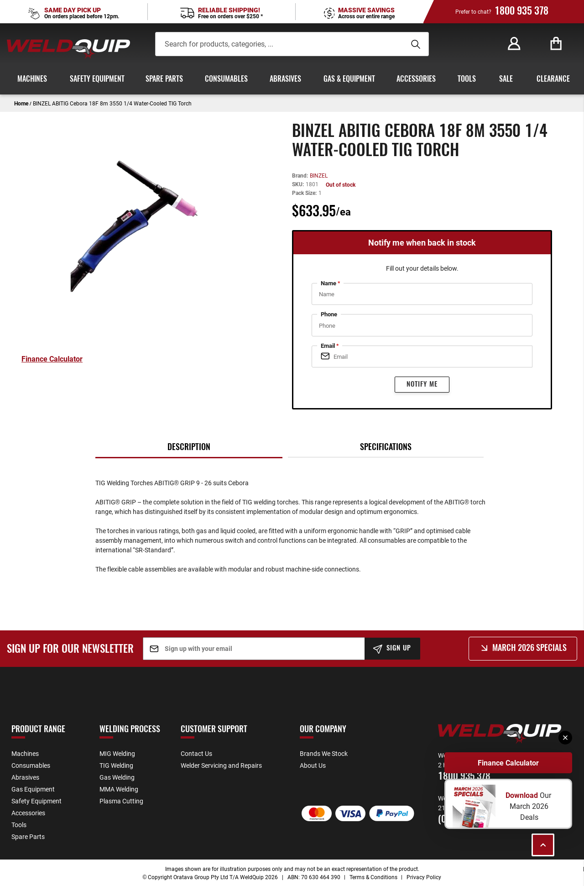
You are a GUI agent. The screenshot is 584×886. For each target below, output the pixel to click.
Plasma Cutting (121, 801)
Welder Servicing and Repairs (221, 765)
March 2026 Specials (529, 649)
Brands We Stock (324, 753)
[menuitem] (31, 79)
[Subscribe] (393, 649)
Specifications (386, 448)
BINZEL (319, 175)
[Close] (565, 737)
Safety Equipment (36, 801)
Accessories (28, 812)
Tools (18, 824)
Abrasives (25, 777)
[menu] (292, 79)
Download (523, 795)
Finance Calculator (508, 763)
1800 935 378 (521, 11)
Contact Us (196, 753)
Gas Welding (117, 777)
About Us (313, 765)
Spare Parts (28, 836)
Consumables (30, 765)
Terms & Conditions (373, 877)
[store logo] (68, 49)
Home (21, 103)
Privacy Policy (424, 877)
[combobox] (274, 44)
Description (188, 448)
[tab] (188, 447)
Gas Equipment (33, 789)
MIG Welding (117, 753)
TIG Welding (116, 765)
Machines (25, 753)
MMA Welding (118, 789)
